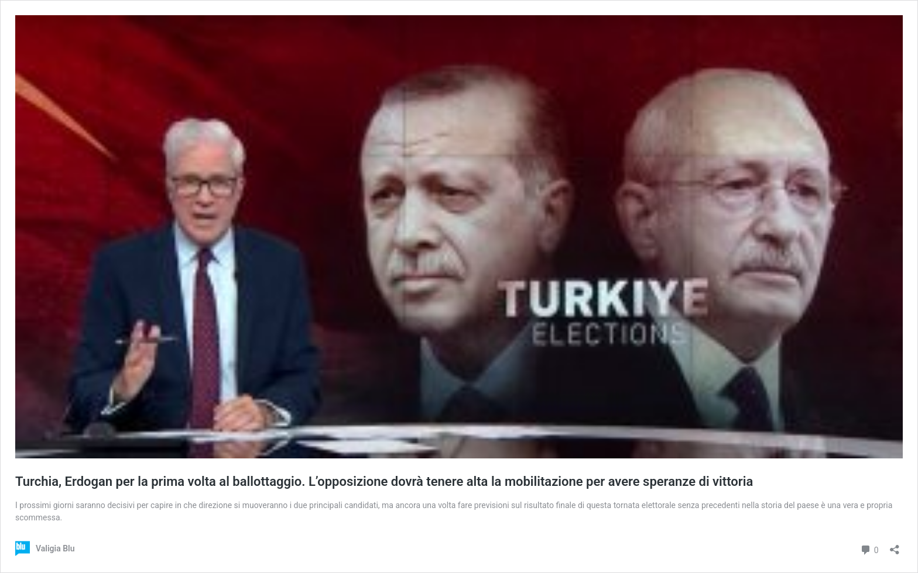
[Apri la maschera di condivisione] (894, 546)
